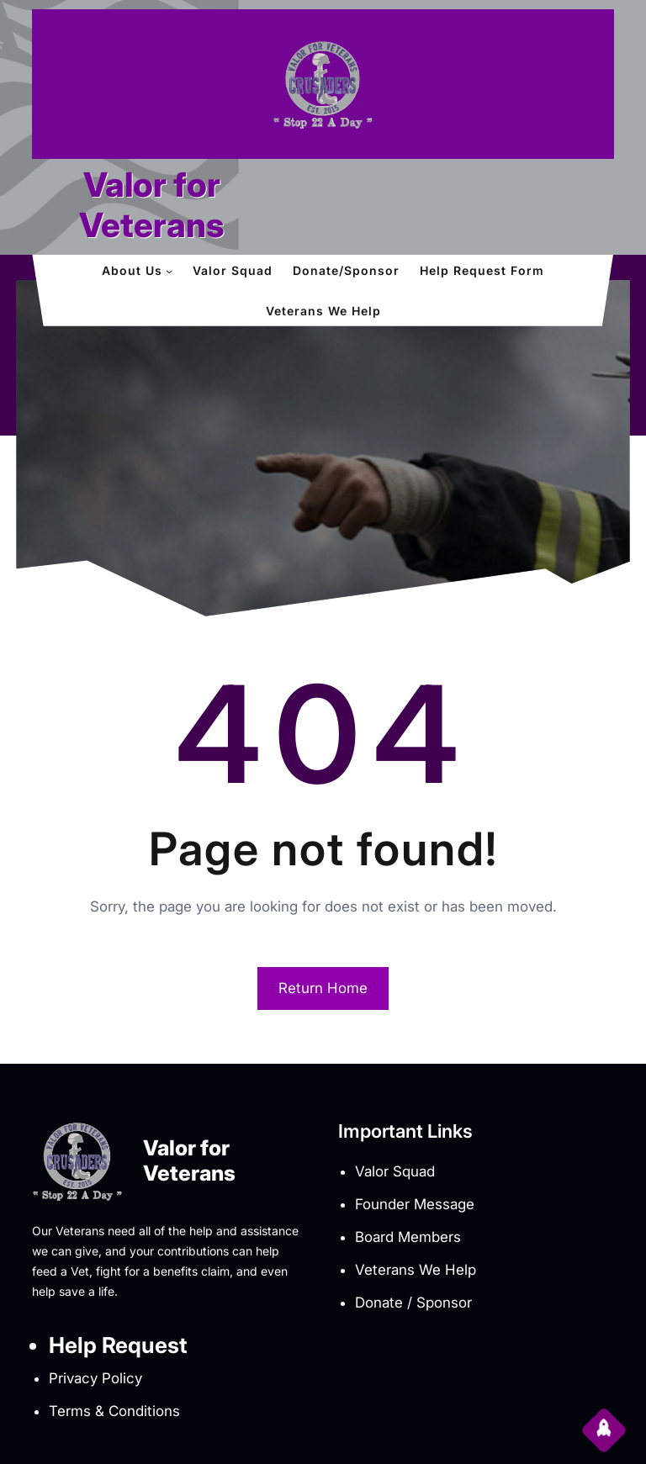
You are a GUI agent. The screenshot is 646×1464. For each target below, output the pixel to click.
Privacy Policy (95, 1378)
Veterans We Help (415, 1269)
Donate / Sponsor (413, 1302)
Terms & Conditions (114, 1411)
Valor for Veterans (152, 205)
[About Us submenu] (169, 270)
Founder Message (414, 1204)
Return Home (323, 988)
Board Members (408, 1237)
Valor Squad (395, 1171)
